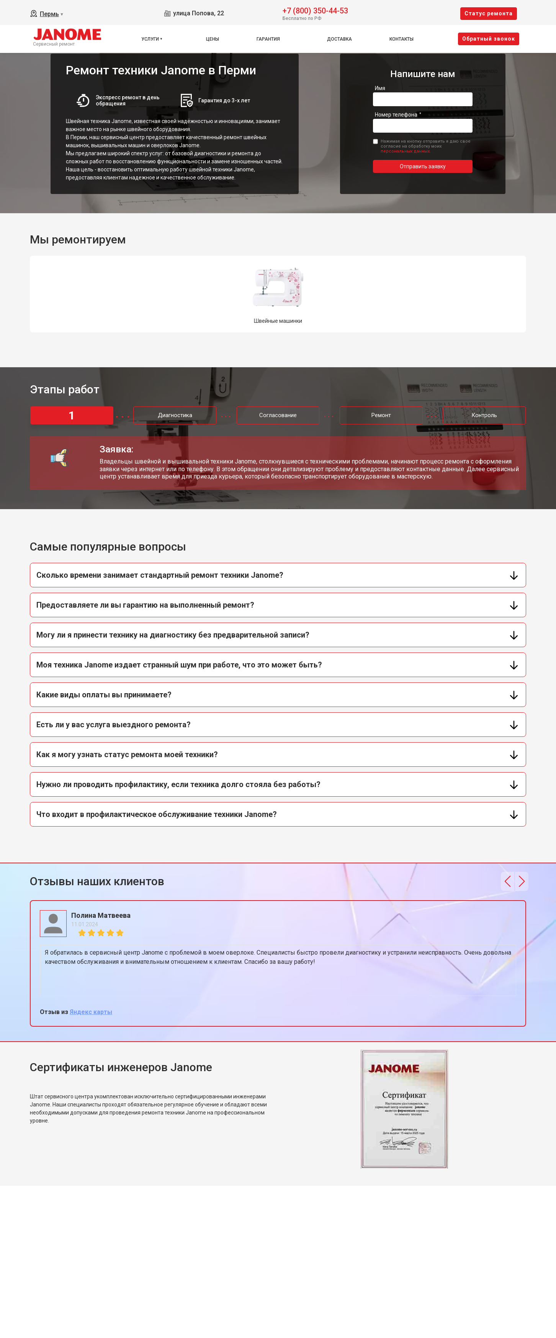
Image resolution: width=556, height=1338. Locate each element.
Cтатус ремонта (488, 13)
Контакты (401, 39)
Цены (212, 39)
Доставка (339, 39)
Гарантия (268, 39)
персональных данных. (406, 151)
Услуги (150, 39)
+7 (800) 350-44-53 (315, 10)
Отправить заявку (423, 166)
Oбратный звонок (488, 39)
